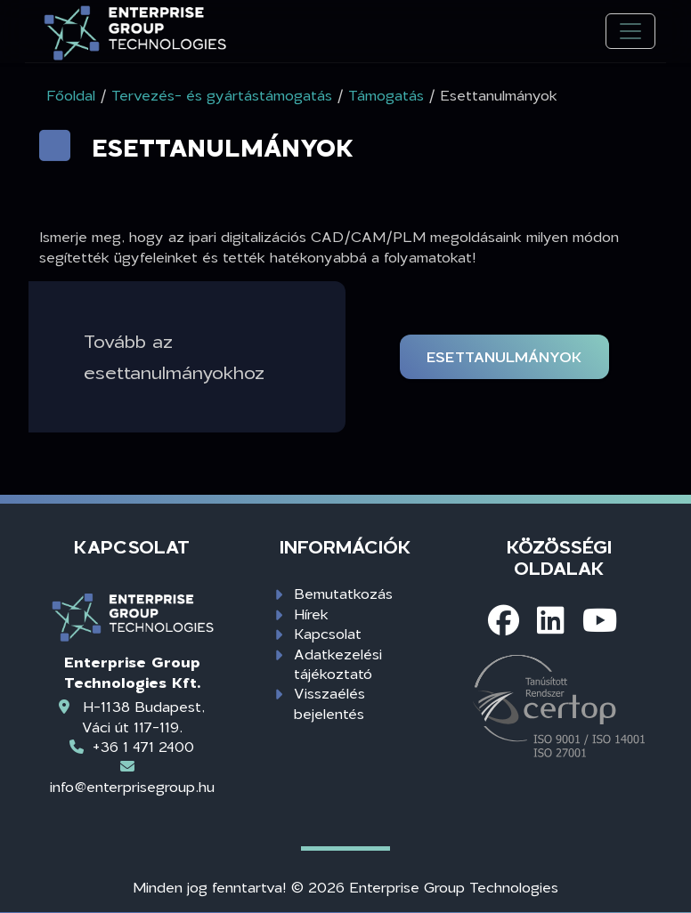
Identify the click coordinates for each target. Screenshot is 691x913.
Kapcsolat (328, 633)
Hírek (311, 613)
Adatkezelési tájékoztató (338, 663)
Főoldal (70, 95)
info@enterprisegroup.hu (132, 786)
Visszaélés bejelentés (329, 702)
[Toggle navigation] (630, 31)
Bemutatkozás (343, 593)
